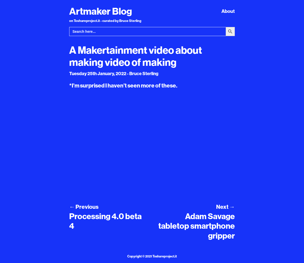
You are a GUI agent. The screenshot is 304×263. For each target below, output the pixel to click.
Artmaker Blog (100, 11)
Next (225, 206)
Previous (83, 206)
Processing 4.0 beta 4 (105, 221)
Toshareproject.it (165, 256)
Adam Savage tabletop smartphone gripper (196, 226)
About (228, 11)
